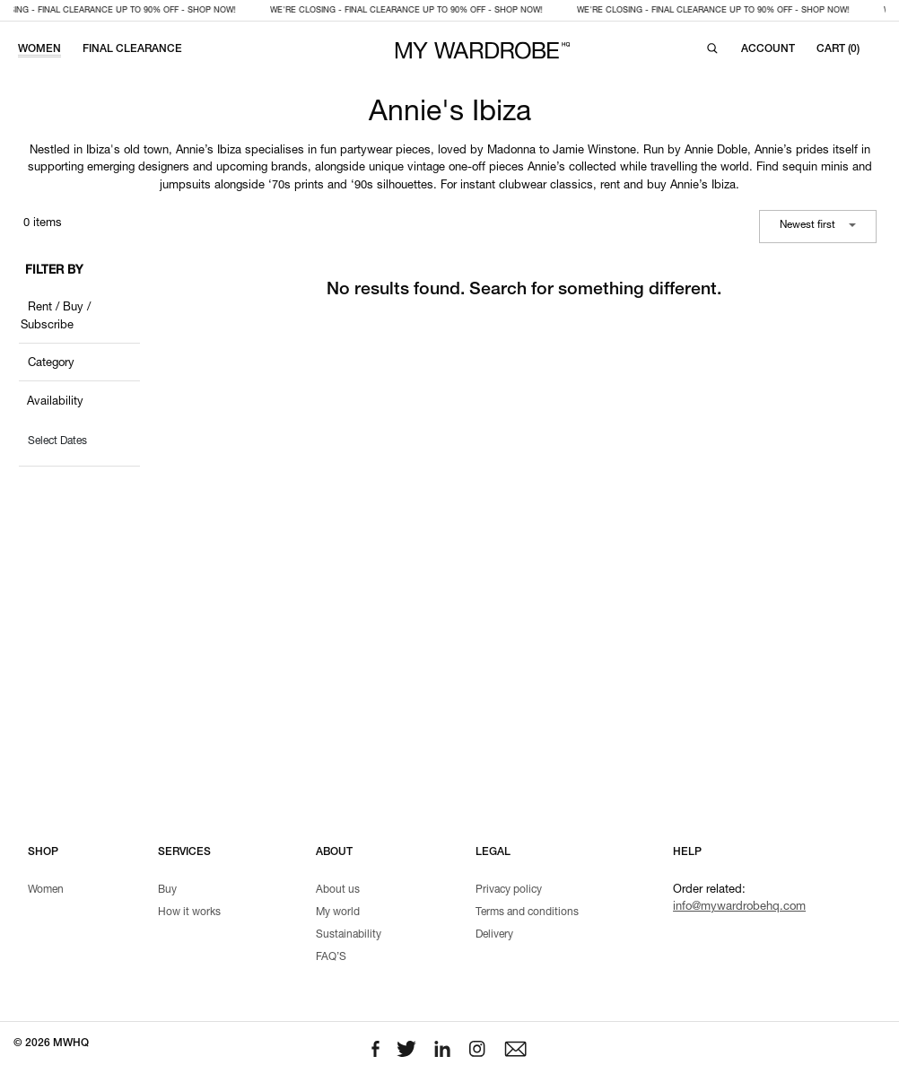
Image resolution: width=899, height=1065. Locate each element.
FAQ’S (331, 957)
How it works (189, 912)
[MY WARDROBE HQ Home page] (483, 51)
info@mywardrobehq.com (739, 907)
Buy (167, 890)
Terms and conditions (527, 912)
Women (46, 890)
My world (338, 912)
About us (338, 890)
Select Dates (57, 441)
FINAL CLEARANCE (132, 49)
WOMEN (39, 49)
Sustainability (348, 935)
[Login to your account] (768, 49)
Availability (55, 402)
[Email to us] (515, 1049)
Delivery (494, 935)
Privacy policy (509, 890)
